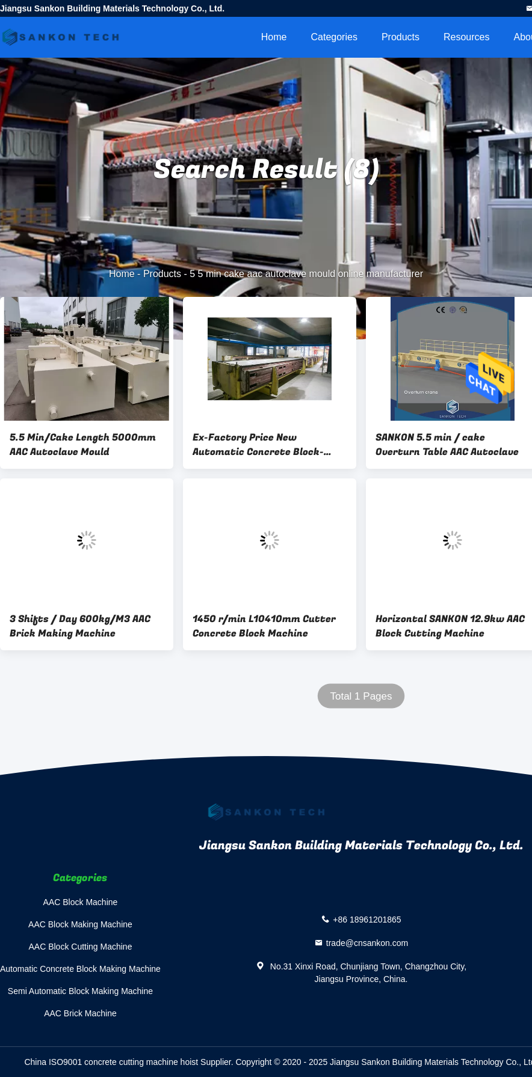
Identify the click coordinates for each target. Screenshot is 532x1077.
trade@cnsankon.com (367, 943)
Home (274, 37)
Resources (466, 37)
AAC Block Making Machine (80, 924)
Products (400, 37)
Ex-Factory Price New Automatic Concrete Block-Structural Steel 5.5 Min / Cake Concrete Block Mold (268, 444)
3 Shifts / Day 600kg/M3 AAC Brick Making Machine (80, 626)
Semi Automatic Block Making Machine (80, 991)
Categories (334, 37)
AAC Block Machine (80, 902)
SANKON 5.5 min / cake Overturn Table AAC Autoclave (447, 444)
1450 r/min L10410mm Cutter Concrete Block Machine (264, 626)
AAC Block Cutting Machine (80, 946)
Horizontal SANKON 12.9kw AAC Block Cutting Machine (450, 626)
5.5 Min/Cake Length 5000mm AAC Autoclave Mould (83, 444)
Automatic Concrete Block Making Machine (80, 969)
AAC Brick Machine (80, 1013)
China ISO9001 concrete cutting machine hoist (111, 1062)
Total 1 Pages (361, 696)
